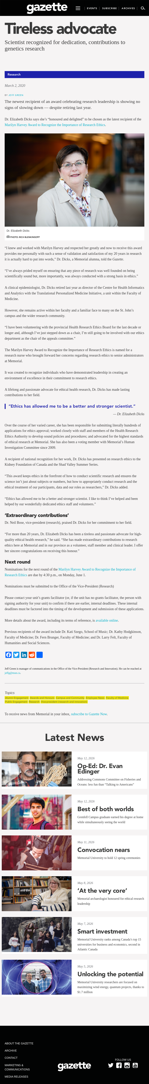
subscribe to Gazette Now (89, 714)
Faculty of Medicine (117, 697)
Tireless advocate (60, 28)
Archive (11, 1050)
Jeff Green (16, 95)
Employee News (95, 697)
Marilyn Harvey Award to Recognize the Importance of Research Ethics (55, 125)
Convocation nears (103, 850)
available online (107, 620)
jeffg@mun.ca (12, 673)
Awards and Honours (42, 697)
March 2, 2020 (15, 86)
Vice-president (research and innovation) (64, 701)
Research (34, 701)
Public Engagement (16, 701)
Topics (10, 693)
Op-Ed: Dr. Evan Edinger (100, 768)
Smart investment (102, 931)
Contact (11, 1057)
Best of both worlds (105, 809)
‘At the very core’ (102, 890)
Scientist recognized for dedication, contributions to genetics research (65, 45)
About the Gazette (19, 1043)
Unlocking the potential (110, 974)
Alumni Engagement (16, 697)
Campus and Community (70, 697)
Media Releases (16, 1076)
